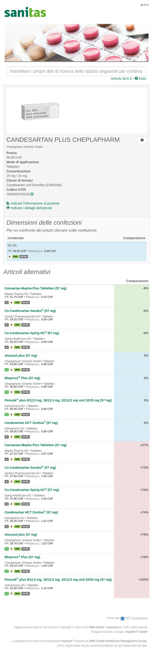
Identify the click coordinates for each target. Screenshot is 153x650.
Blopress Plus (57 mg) (22, 378)
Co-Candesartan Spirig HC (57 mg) (32, 333)
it (148, 4)
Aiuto (140, 78)
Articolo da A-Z (121, 78)
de (142, 4)
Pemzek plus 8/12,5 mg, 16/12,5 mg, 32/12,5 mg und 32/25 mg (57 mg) (58, 400)
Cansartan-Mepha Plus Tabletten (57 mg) (36, 288)
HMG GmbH (96, 627)
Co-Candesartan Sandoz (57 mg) (30, 311)
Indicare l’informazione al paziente (33, 203)
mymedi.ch (114, 627)
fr (145, 4)
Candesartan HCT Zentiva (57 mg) (31, 423)
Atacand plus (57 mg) (21, 355)
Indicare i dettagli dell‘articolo (29, 208)
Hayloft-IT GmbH (136, 631)
